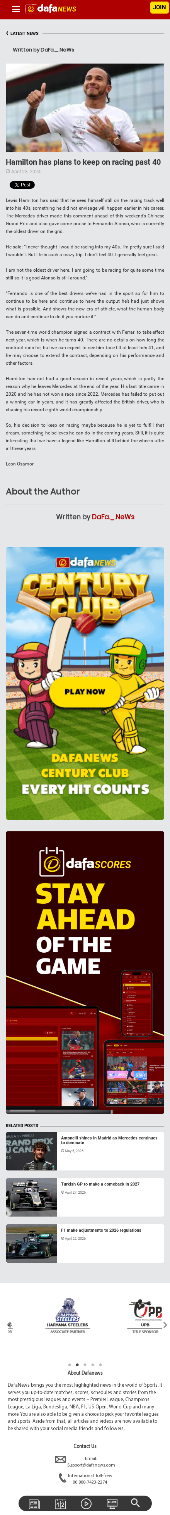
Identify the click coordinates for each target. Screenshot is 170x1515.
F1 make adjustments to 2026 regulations (101, 1230)
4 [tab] (93, 1365)
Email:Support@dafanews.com (85, 1462)
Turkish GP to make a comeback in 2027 (100, 1184)
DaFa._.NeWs (113, 517)
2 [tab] (77, 1365)
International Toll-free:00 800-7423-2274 (85, 1479)
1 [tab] (69, 1365)
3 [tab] (85, 1365)
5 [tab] (100, 1365)
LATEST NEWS (22, 33)
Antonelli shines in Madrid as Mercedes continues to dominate (109, 1140)
